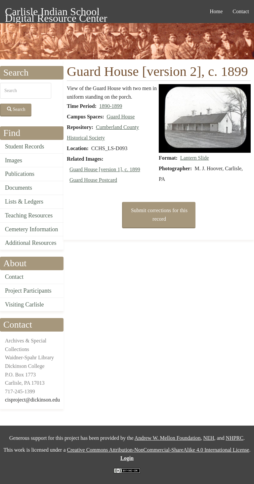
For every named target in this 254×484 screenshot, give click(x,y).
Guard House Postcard (93, 180)
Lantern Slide (194, 158)
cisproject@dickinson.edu (32, 400)
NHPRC (234, 438)
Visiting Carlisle (24, 304)
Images (13, 160)
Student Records (24, 146)
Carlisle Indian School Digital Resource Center (56, 13)
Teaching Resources (29, 215)
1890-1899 (110, 106)
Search (16, 109)
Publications (19, 174)
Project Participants (28, 290)
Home (216, 11)
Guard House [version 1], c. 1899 (104, 169)
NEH (208, 438)
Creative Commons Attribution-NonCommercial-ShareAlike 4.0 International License (158, 450)
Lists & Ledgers (24, 201)
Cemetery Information (31, 229)
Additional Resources (30, 243)
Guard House (120, 116)
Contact (241, 11)
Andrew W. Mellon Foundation (168, 438)
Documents (18, 187)
